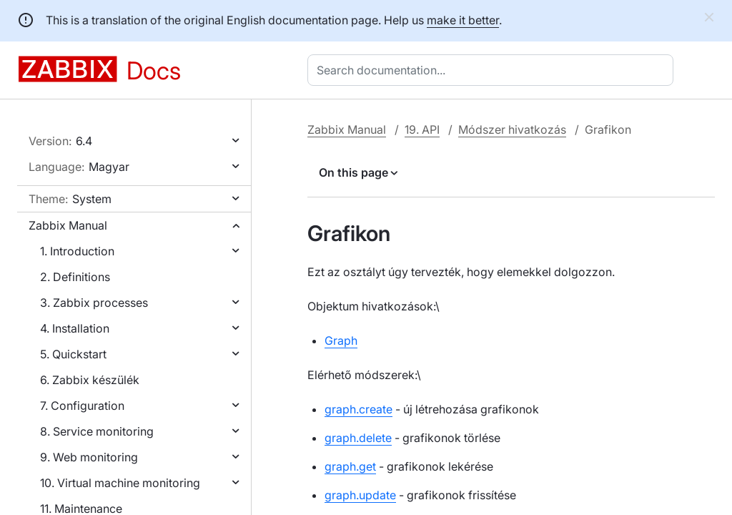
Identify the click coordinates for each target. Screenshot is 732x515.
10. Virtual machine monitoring (120, 483)
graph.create (358, 409)
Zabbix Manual (68, 225)
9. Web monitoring (89, 457)
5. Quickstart (73, 354)
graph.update (360, 495)
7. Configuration (82, 405)
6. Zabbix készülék (89, 380)
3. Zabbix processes (94, 302)
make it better (463, 20)
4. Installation (74, 328)
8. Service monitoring (97, 431)
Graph (341, 340)
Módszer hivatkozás (512, 129)
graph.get (350, 466)
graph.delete (358, 438)
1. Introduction (77, 251)
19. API (422, 129)
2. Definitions (75, 277)
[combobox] (493, 70)
